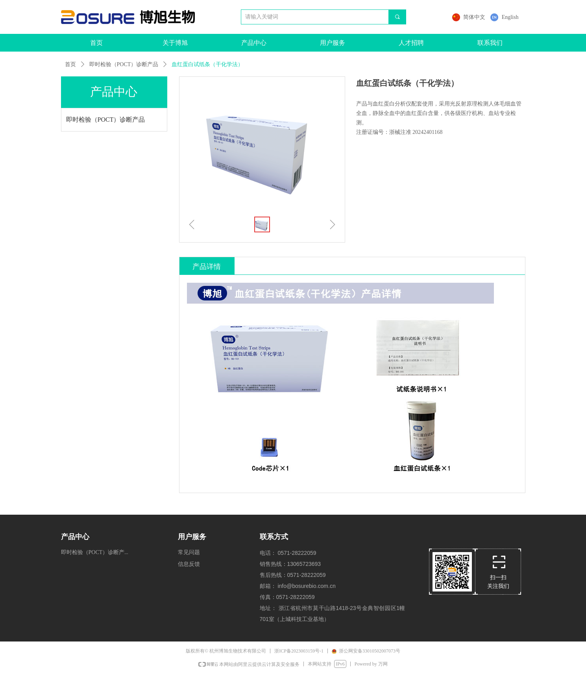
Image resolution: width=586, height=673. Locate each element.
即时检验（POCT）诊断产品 (124, 64)
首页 (70, 64)
